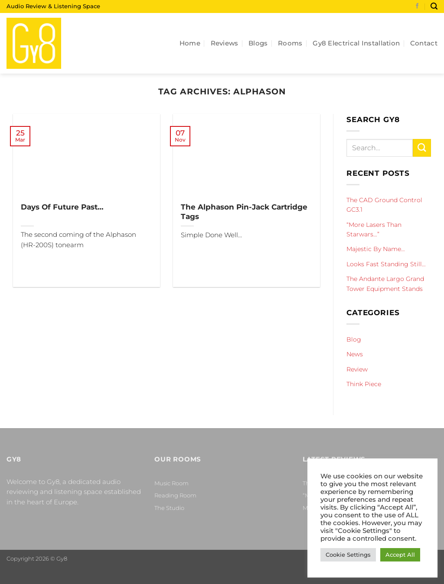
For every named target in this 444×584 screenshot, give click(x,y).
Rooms (290, 43)
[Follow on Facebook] (417, 6)
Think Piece (363, 384)
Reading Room (175, 495)
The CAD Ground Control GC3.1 (384, 204)
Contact (423, 43)
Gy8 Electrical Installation (356, 43)
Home (190, 43)
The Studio (169, 507)
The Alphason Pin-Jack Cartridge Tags (244, 211)
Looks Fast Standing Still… (386, 264)
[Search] (434, 6)
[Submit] (422, 148)
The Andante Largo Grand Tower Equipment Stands (385, 283)
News (354, 354)
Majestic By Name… (375, 249)
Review (357, 369)
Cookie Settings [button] (348, 554)
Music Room (171, 483)
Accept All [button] (400, 554)
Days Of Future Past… (62, 206)
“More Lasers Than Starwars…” (374, 229)
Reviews (224, 43)
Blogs (258, 43)
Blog (353, 339)
